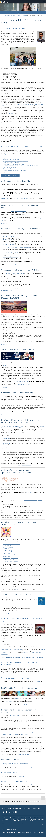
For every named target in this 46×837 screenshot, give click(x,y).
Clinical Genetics (7, 545)
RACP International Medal (9, 244)
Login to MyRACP (37, 681)
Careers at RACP (36, 808)
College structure (11, 15)
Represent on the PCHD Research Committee (13, 164)
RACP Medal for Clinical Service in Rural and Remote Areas (16, 247)
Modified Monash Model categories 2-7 (33, 500)
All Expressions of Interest (10, 175)
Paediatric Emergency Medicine (10, 558)
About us (4, 808)
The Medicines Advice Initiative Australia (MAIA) (12, 426)
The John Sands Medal (8, 236)
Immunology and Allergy (8, 551)
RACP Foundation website (7, 290)
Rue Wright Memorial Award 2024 (18, 211)
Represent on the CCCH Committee (11, 159)
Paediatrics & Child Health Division (21, 15)
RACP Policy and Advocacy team (22, 384)
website (11, 113)
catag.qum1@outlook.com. (24, 465)
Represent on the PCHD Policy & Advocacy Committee (15, 161)
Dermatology (6, 548)
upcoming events (28, 767)
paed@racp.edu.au (33, 784)
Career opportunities (9, 773)
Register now (4, 223)
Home (2, 15)
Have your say (4, 387)
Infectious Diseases (7, 553)
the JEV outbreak (25, 734)
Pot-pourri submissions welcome (14, 781)
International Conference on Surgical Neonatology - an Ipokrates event (19, 764)
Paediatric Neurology (8, 556)
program (8, 315)
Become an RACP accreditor (9, 168)
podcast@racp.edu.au (24, 754)
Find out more (4, 198)
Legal (14, 829)
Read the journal (5, 613)
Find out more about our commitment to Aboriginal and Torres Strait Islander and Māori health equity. (22, 823)
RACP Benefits (18, 698)
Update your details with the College (15, 678)
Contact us (9, 808)
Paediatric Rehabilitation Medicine (10, 561)
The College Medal (7, 240)
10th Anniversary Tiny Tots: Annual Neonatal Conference (15, 763)
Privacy (3, 829)
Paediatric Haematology (8, 550)
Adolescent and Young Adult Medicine (11, 544)
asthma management (24, 732)
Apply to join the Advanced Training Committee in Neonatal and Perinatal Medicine (21, 172)
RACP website (21, 776)
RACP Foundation (39, 264)
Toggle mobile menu (44, 2)
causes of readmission (13, 734)
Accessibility (9, 829)
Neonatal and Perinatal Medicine (10, 555)
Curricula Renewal (19, 589)
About (6, 15)
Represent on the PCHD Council (10, 158)
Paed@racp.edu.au (9, 154)
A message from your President (13, 28)
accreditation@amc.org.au (23, 198)
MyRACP (25, 808)
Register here (4, 415)
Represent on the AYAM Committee (11, 162)
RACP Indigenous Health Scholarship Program (13, 273)
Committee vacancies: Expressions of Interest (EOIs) (21, 147)
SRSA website (29, 492)
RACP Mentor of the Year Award (10, 252)
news (21, 767)
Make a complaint (17, 808)
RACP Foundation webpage (21, 264)
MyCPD (29, 808)
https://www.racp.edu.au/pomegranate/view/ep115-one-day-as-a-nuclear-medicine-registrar (22, 657)
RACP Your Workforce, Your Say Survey (12, 365)
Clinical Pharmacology (8, 547)
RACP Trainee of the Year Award (10, 257)
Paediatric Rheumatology (9, 559)
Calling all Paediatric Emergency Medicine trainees (14, 170)
